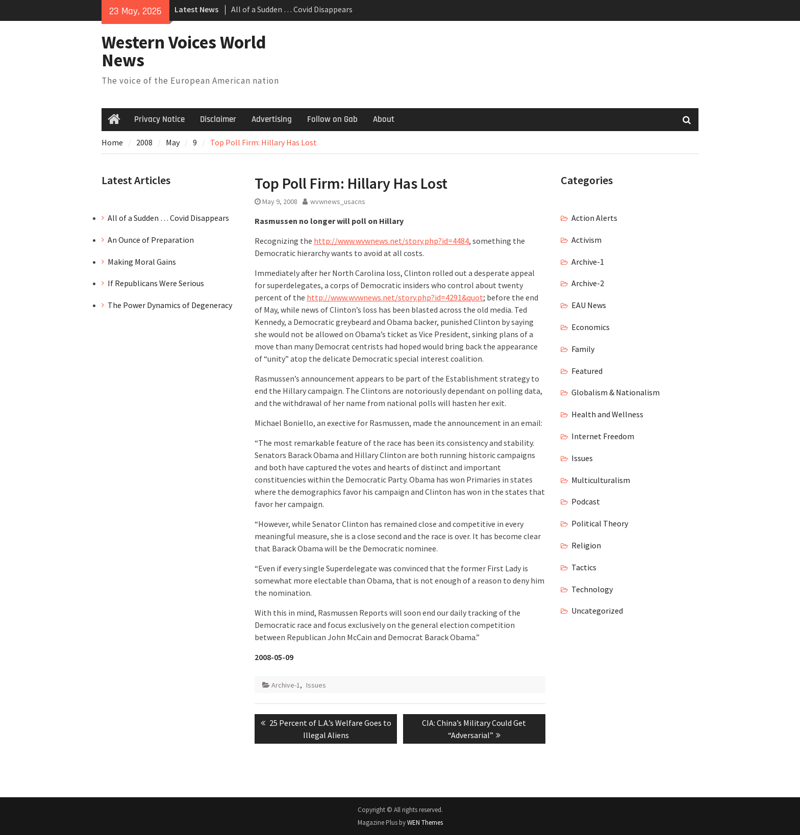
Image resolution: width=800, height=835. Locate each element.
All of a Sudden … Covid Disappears (292, 9)
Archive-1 (285, 685)
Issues (316, 685)
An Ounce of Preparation (151, 240)
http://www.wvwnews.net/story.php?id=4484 (391, 241)
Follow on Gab (332, 119)
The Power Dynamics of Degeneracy (170, 305)
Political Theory (599, 523)
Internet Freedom (602, 436)
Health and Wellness (607, 414)
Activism (586, 240)
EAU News (588, 305)
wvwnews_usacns (337, 201)
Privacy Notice (159, 119)
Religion (586, 545)
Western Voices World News (184, 51)
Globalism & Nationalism (615, 392)
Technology (592, 589)
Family (582, 349)
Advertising (272, 119)
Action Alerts (594, 218)
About (383, 119)
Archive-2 (587, 283)
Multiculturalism (600, 480)
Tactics (583, 567)
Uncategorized (597, 610)
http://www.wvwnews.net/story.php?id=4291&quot (395, 297)
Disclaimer (218, 119)
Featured (587, 371)
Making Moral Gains (142, 262)
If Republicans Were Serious (156, 283)
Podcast (585, 501)
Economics (590, 327)
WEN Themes (425, 822)
